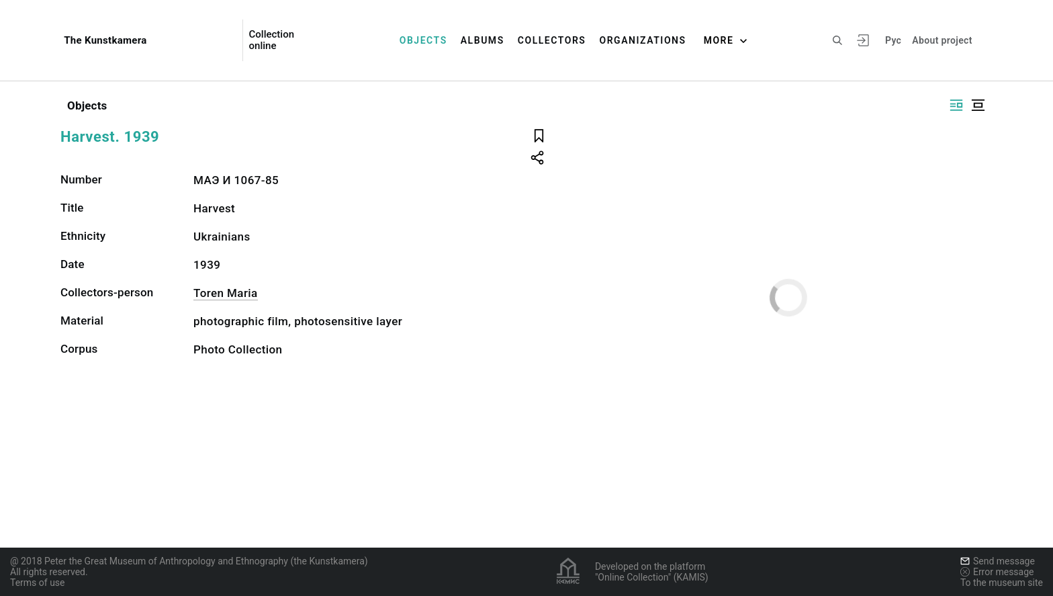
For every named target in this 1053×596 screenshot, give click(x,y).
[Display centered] (978, 105)
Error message (997, 571)
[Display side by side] (956, 105)
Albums (482, 40)
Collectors (552, 40)
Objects (423, 40)
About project (942, 40)
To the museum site (1001, 582)
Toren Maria (225, 293)
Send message (997, 561)
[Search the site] (837, 40)
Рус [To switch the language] (893, 40)
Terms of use (37, 582)
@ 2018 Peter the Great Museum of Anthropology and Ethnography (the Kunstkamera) (189, 561)
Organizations (642, 40)
